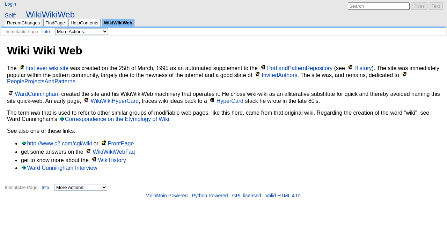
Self (10, 15)
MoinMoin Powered (167, 195)
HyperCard (230, 101)
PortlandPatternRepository (300, 68)
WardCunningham (37, 94)
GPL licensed (246, 195)
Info (46, 31)
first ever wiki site (47, 68)
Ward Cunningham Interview (62, 168)
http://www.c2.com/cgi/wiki (59, 143)
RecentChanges (23, 22)
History (363, 68)
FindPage (55, 22)
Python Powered (210, 195)
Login (10, 4)
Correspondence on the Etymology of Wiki (117, 119)
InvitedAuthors (279, 75)
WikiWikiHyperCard (114, 101)
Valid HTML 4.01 (283, 195)
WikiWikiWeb (50, 14)
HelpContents (84, 22)
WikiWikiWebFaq (114, 152)
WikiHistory (112, 160)
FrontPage (121, 143)
